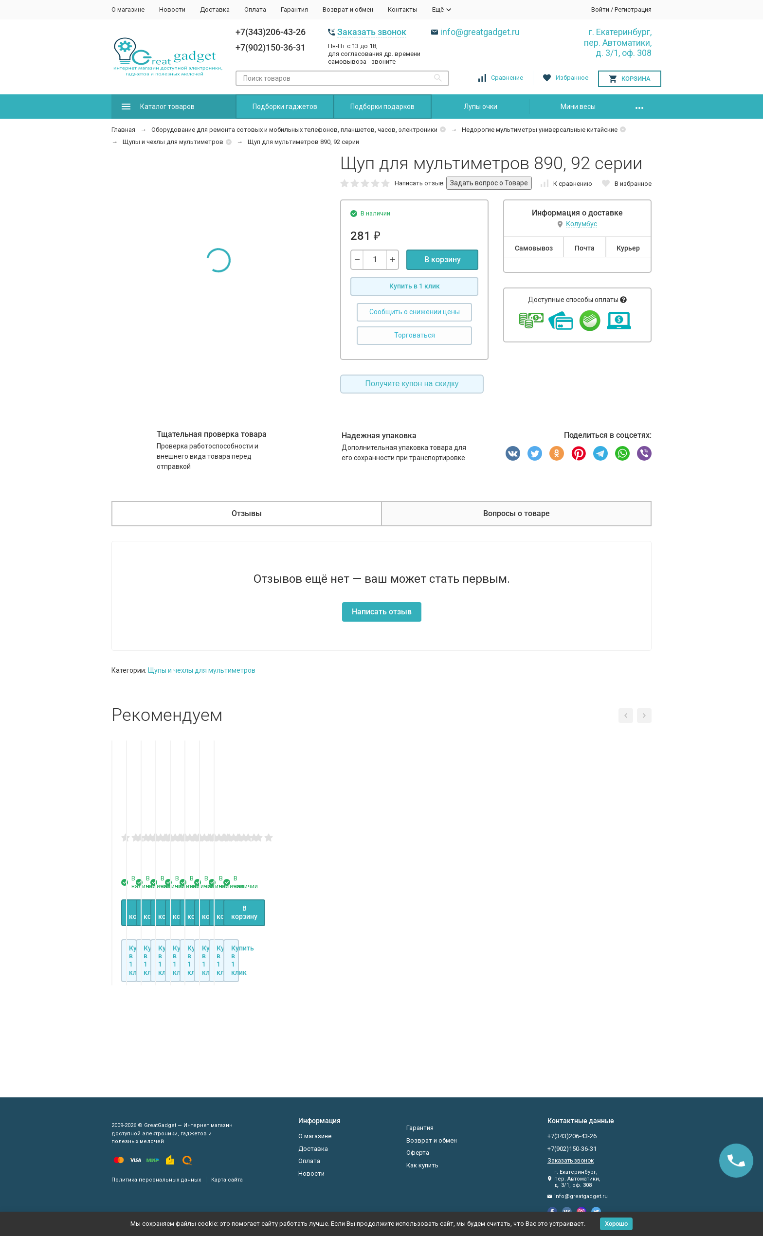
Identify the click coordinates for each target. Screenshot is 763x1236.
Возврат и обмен (348, 9)
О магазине (128, 9)
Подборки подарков (382, 106)
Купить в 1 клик (414, 286)
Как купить (422, 1165)
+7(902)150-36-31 (271, 47)
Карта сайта (227, 1180)
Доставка (215, 9)
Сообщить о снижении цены (414, 312)
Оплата (255, 9)
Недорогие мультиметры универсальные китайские (540, 129)
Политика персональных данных (156, 1180)
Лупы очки (480, 106)
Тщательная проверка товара (212, 434)
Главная (123, 129)
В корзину (442, 259)
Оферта (417, 1152)
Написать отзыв (419, 183)
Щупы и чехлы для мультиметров (173, 141)
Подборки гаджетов (285, 106)
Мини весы (578, 106)
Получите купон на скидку (412, 383)
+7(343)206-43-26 (271, 32)
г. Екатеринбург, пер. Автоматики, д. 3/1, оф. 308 (618, 42)
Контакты (403, 9)
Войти (600, 9)
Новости (172, 9)
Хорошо (616, 1223)
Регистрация (633, 9)
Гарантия (294, 9)
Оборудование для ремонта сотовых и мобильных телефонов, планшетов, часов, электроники (294, 129)
